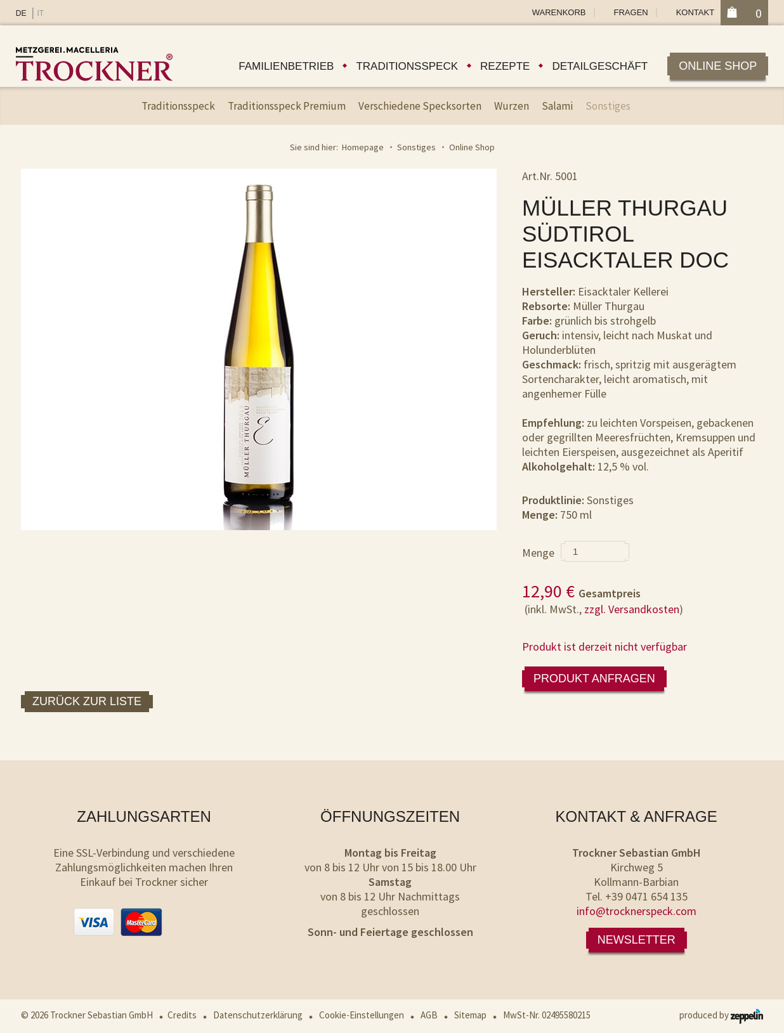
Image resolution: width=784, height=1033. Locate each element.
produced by (721, 1015)
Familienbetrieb (286, 66)
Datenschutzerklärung (258, 1015)
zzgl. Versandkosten (631, 609)
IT (40, 13)
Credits (182, 1015)
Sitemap (470, 1015)
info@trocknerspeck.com (636, 911)
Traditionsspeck (407, 66)
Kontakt (695, 12)
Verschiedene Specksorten (419, 106)
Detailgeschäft (600, 66)
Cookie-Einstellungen (361, 1015)
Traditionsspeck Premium (287, 106)
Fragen (631, 12)
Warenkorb (559, 12)
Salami (557, 106)
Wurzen (511, 106)
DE (21, 13)
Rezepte (505, 66)
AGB (429, 1015)
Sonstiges (607, 106)
